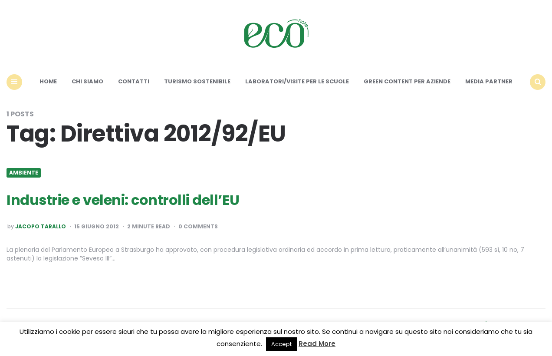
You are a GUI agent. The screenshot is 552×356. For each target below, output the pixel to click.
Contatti (133, 81)
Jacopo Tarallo (40, 227)
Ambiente (23, 173)
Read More (317, 343)
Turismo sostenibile (197, 81)
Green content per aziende (407, 81)
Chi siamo (87, 81)
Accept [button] (281, 344)
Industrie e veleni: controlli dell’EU (123, 200)
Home (48, 81)
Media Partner (489, 81)
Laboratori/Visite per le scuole (297, 81)
